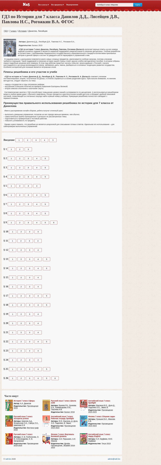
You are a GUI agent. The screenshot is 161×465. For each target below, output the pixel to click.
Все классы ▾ (43, 5)
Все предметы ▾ (57, 5)
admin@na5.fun (114, 459)
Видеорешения (72, 5)
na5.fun (8, 459)
